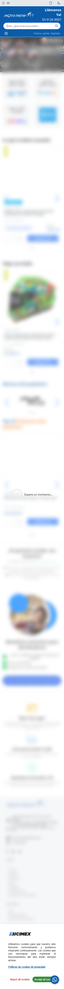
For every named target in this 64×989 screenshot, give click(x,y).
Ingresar (55, 33)
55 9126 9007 (51, 19)
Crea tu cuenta (41, 33)
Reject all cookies (20, 979)
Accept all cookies (44, 979)
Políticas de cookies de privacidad (26, 966)
